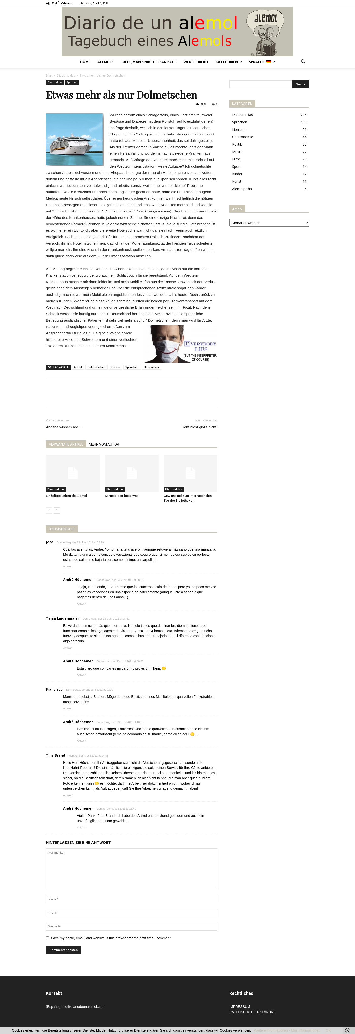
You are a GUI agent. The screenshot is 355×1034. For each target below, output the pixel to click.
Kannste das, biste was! (122, 496)
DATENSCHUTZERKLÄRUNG (252, 1012)
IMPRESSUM (239, 1007)
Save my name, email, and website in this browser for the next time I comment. (111, 938)
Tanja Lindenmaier (62, 618)
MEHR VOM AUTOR (104, 444)
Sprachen (72, 82)
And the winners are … (63, 427)
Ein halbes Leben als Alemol (66, 496)
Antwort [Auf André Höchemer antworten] (81, 603)
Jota (49, 542)
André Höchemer (78, 579)
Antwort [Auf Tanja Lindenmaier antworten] (67, 647)
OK (328, 1030)
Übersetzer (151, 367)
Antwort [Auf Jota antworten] (67, 566)
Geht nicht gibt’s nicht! (199, 427)
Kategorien (229, 61)
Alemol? (105, 61)
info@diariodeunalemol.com (83, 1007)
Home (85, 61)
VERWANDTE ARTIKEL (66, 444)
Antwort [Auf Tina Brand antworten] (67, 795)
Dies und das (66, 75)
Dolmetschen (97, 367)
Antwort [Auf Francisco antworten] (67, 708)
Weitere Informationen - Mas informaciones (287, 1030)
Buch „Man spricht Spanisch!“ (148, 61)
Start (49, 75)
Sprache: (262, 61)
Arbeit (78, 367)
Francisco (54, 689)
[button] (303, 62)
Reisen (115, 367)
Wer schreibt (196, 61)
